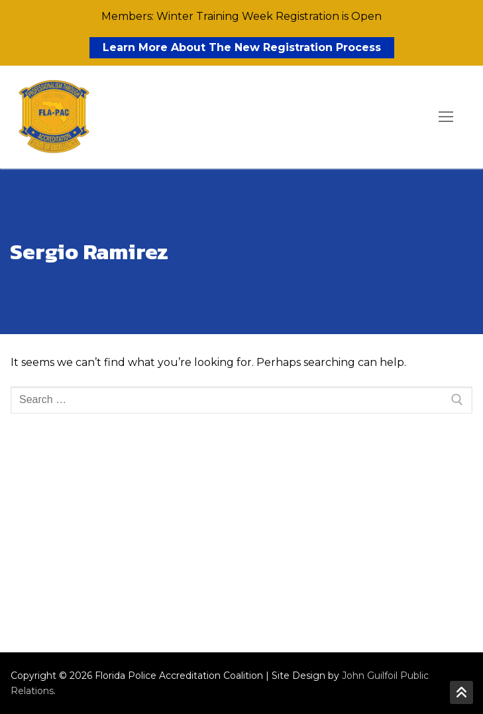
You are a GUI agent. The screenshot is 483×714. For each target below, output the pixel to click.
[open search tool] (408, 117)
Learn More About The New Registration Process (242, 47)
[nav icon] (446, 117)
